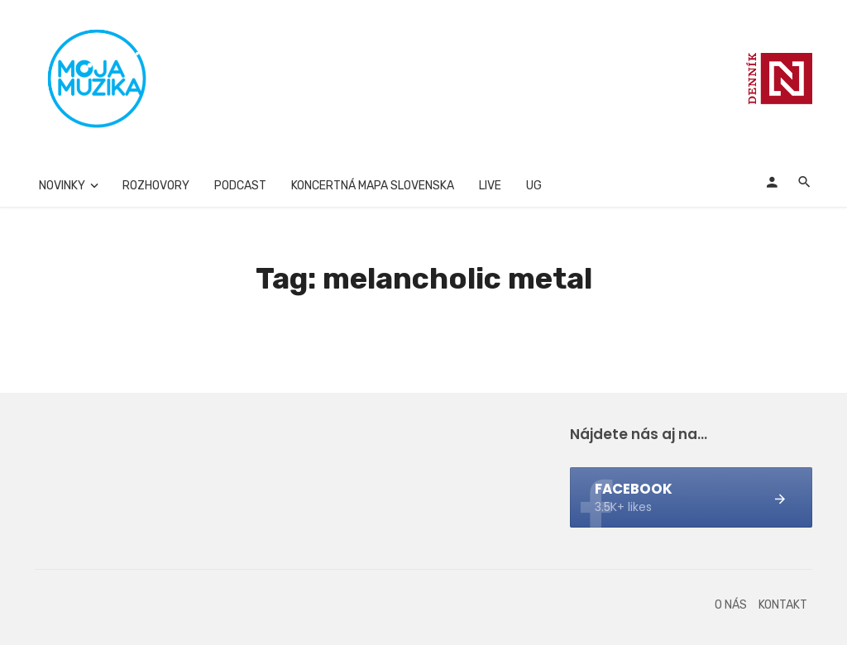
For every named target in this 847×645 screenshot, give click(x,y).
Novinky (62, 186)
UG (534, 186)
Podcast (240, 186)
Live (490, 186)
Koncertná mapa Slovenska (372, 186)
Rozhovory (155, 186)
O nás (731, 605)
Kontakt (782, 605)
